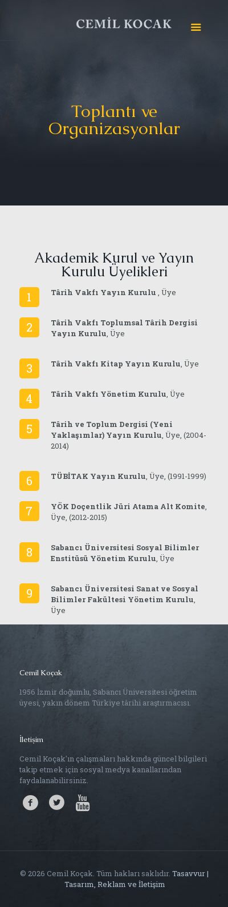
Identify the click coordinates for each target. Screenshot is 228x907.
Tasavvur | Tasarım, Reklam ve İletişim (136, 878)
